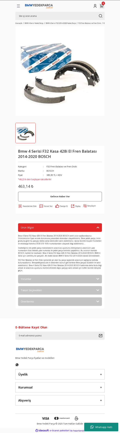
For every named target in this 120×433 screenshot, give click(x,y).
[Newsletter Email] (60, 336)
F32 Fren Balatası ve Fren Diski (62, 166)
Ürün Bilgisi (27, 227)
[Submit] (102, 336)
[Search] (60, 16)
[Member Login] (95, 6)
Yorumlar (26, 279)
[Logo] (39, 6)
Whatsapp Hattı (101, 427)
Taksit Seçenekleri (31, 290)
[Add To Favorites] (27, 206)
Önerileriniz (27, 301)
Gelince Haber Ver (60, 196)
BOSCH (50, 170)
